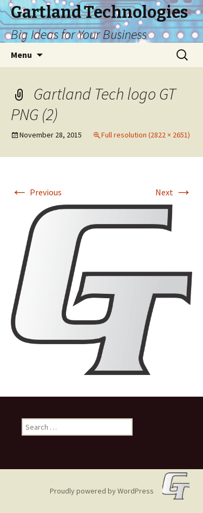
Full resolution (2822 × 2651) (145, 135)
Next (173, 192)
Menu (21, 54)
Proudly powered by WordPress (102, 491)
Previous (36, 192)
